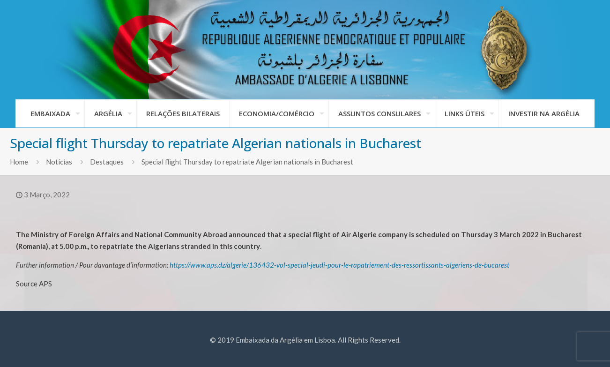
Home (19, 161)
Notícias (59, 161)
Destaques (107, 161)
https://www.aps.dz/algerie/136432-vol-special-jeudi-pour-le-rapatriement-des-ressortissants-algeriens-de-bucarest (339, 265)
